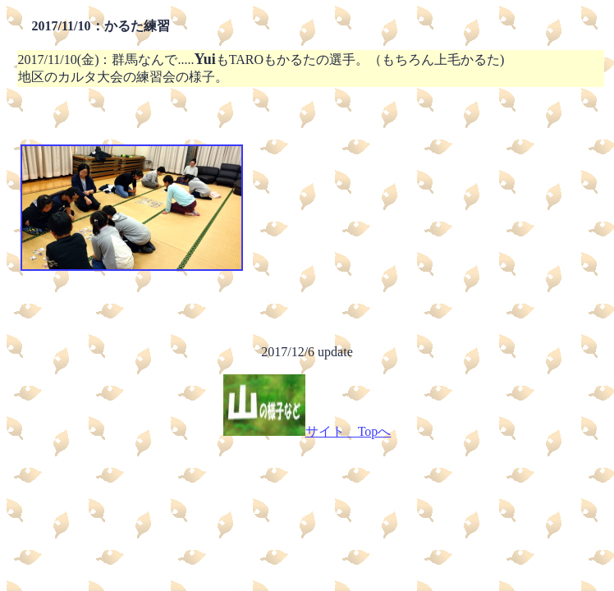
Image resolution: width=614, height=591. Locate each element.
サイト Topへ (307, 431)
